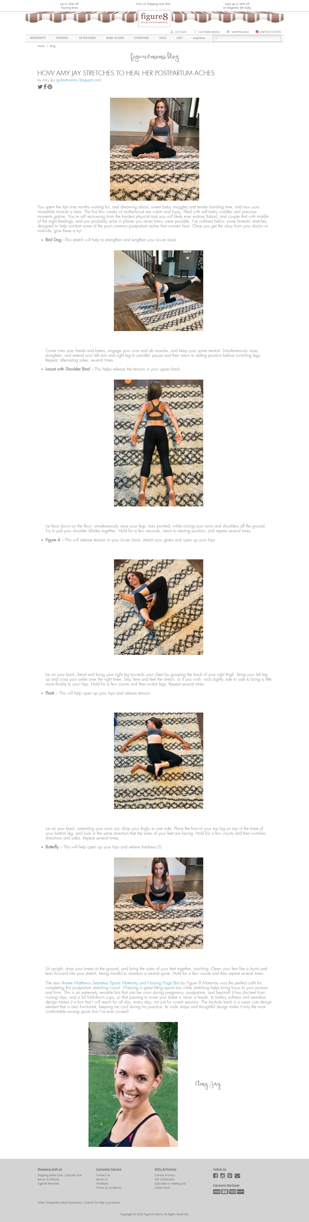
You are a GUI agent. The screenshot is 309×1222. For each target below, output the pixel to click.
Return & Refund (48, 1179)
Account (181, 32)
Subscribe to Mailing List (170, 1183)
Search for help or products (102, 1202)
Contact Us (103, 1175)
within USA (56, 1175)
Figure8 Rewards (48, 1183)
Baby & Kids (115, 37)
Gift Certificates (164, 1179)
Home (41, 46)
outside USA (74, 1175)
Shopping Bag (240, 32)
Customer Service (209, 32)
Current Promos (165, 1175)
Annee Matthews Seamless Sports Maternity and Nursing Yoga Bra (121, 983)
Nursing (62, 37)
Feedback (102, 1183)
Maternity (38, 37)
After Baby (87, 37)
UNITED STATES (270, 32)
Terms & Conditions (109, 1187)
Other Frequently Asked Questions (60, 1202)
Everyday (141, 37)
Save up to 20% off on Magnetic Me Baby (237, 6)
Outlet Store (162, 1187)
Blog (52, 46)
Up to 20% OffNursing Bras (69, 6)
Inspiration (199, 37)
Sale (162, 37)
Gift (180, 37)
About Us (102, 1179)
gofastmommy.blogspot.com (78, 80)
